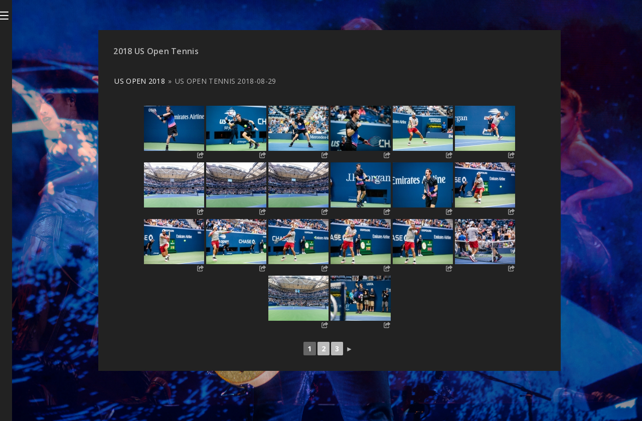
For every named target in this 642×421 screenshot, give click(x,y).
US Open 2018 (139, 81)
